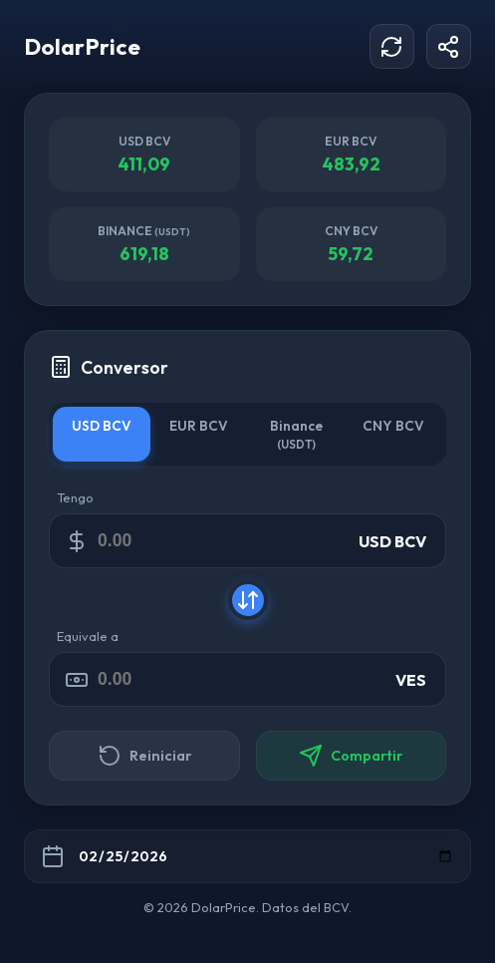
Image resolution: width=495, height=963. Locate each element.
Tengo (75, 497)
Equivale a (88, 636)
